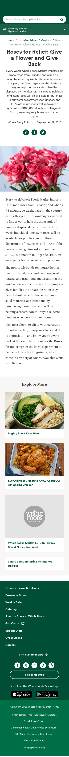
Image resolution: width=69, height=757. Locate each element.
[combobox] (32, 19)
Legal (49, 734)
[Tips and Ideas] (27, 40)
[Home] (10, 40)
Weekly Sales (13, 602)
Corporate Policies (34, 740)
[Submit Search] (61, 19)
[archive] (46, 40)
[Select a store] (34, 30)
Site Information (35, 734)
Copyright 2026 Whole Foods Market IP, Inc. (34, 706)
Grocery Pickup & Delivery (22, 588)
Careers (10, 645)
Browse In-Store (15, 595)
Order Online (13, 638)
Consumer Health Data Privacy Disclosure (33, 727)
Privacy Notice (19, 714)
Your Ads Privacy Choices (42, 714)
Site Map (20, 734)
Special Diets (13, 631)
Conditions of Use (33, 721)
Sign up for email (34, 674)
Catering (11, 609)
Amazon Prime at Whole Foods (24, 616)
